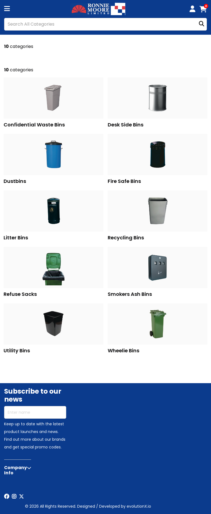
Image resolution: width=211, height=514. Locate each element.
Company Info (15, 470)
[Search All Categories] (105, 24)
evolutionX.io (139, 506)
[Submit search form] (201, 24)
